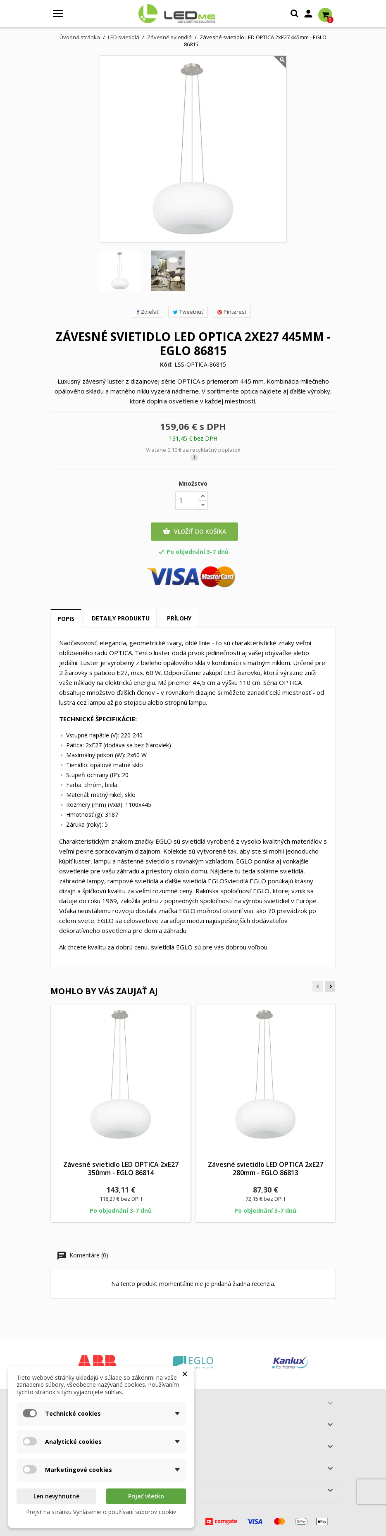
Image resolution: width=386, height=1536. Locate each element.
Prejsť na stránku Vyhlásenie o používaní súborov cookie (101, 1512)
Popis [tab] (65, 619)
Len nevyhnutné (56, 1496)
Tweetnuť (188, 311)
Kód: (166, 364)
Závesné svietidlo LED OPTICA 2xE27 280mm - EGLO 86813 (265, 1168)
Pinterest (231, 311)
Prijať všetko (146, 1496)
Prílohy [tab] (179, 618)
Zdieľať (147, 311)
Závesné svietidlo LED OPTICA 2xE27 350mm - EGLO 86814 (121, 1168)
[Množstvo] (186, 500)
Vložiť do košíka (194, 531)
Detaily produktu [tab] (121, 618)
